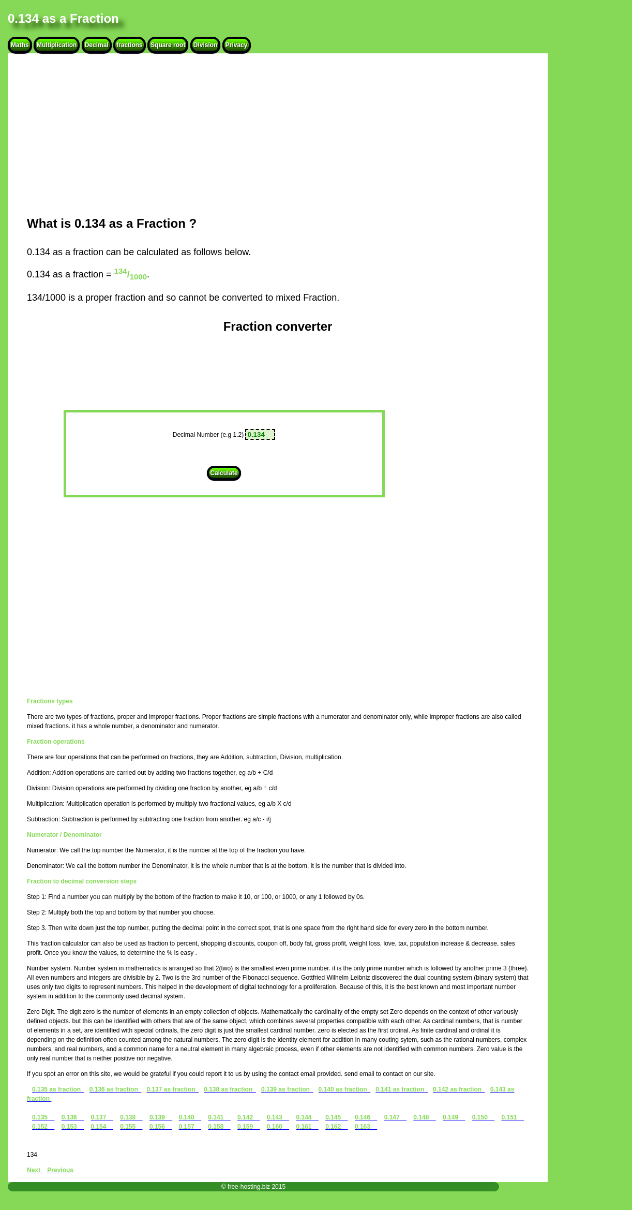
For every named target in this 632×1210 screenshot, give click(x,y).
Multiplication (57, 45)
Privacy (236, 45)
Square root (168, 45)
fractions (129, 45)
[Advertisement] (278, 134)
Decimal (97, 45)
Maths (20, 45)
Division (205, 45)
